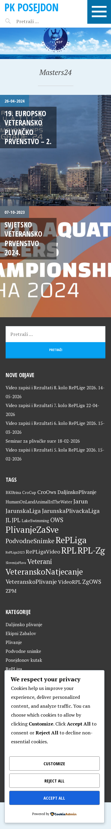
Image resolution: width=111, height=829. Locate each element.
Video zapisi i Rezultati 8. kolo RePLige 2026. (51, 387)
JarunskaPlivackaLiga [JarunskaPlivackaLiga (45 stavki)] (71, 511)
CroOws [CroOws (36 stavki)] (46, 491)
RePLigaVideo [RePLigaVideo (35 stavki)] (43, 551)
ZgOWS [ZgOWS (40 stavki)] (91, 581)
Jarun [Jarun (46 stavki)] (80, 501)
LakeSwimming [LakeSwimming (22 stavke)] (35, 520)
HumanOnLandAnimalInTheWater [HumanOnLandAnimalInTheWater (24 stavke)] (39, 502)
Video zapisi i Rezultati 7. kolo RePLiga (45, 405)
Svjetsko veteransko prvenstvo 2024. (23, 238)
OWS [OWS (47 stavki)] (56, 520)
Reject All (54, 781)
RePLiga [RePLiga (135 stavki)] (71, 540)
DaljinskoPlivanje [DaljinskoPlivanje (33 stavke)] (76, 492)
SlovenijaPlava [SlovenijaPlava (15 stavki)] (16, 563)
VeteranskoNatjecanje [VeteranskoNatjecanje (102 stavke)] (44, 571)
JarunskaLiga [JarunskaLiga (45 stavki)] (23, 511)
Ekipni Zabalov (21, 633)
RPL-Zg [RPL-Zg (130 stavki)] (91, 550)
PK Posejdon (31, 7)
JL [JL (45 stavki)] (8, 520)
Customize (54, 763)
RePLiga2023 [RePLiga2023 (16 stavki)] (15, 552)
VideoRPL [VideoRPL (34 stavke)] (69, 581)
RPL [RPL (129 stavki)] (68, 550)
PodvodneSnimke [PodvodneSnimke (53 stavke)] (30, 541)
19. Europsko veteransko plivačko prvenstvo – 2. (28, 127)
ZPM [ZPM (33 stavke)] (11, 590)
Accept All (54, 798)
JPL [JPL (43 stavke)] (16, 520)
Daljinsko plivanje (24, 624)
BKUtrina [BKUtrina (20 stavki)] (13, 492)
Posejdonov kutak (24, 660)
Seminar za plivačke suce (31, 441)
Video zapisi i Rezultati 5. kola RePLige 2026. (51, 450)
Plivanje (14, 642)
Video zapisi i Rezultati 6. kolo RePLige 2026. (51, 423)
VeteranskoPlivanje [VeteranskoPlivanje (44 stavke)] (31, 582)
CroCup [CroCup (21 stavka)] (29, 492)
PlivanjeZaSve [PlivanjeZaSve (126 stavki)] (32, 529)
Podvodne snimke (23, 651)
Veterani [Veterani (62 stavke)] (39, 561)
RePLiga (14, 669)
